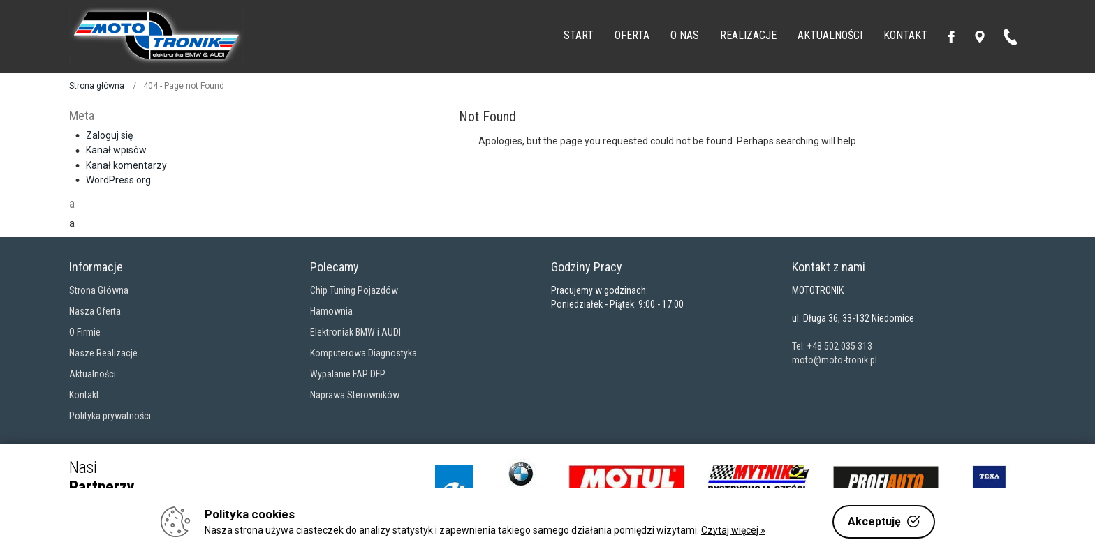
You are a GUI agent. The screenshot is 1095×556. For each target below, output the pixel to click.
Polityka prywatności (110, 415)
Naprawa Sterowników (354, 394)
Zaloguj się (109, 135)
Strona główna (96, 86)
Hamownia (331, 311)
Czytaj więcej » (733, 530)
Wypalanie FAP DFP (347, 374)
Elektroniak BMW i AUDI (355, 332)
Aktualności (92, 374)
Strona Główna (98, 290)
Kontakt (84, 394)
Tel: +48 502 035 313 (832, 346)
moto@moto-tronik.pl (834, 360)
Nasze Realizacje (103, 353)
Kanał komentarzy (126, 165)
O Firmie (85, 332)
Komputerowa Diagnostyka (363, 353)
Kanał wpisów (116, 150)
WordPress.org (118, 180)
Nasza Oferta (95, 311)
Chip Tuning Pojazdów (354, 290)
